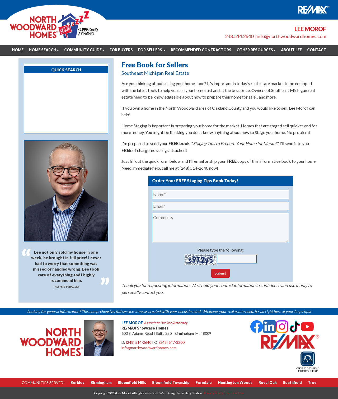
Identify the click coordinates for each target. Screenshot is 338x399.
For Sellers (152, 50)
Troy (312, 382)
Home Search (44, 50)
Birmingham (101, 382)
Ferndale (204, 382)
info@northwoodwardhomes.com (291, 36)
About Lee (291, 50)
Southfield (292, 382)
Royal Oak (268, 382)
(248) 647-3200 (172, 342)
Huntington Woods (235, 382)
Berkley (77, 382)
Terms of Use (234, 393)
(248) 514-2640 (138, 342)
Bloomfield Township (171, 382)
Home (18, 50)
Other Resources (256, 50)
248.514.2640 (239, 36)
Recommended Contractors (201, 50)
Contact (316, 50)
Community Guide (84, 50)
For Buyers (121, 50)
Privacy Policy (213, 393)
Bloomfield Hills (132, 382)
